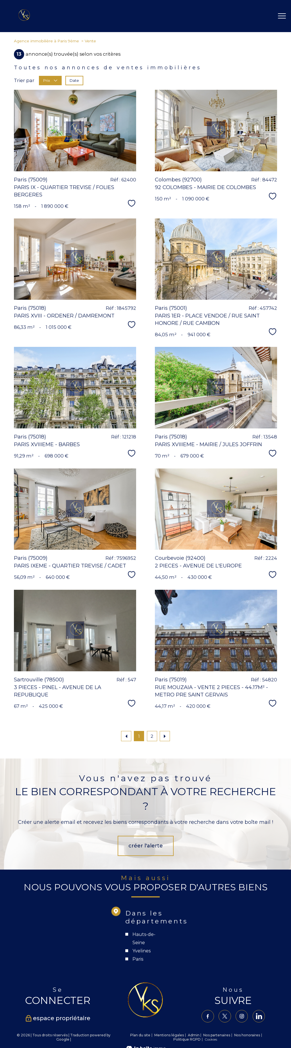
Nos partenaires (216, 1035)
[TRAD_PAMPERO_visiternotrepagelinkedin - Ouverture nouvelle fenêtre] (259, 1016)
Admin (193, 1035)
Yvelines (141, 988)
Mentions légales (169, 1035)
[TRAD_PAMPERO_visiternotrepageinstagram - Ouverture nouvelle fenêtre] (242, 1016)
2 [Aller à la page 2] (152, 736)
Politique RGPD (187, 1039)
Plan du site (140, 1035)
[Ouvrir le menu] (282, 16)
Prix (50, 80)
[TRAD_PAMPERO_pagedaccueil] (24, 19)
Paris (137, 996)
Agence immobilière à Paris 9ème (46, 41)
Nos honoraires (247, 1035)
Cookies (211, 1039)
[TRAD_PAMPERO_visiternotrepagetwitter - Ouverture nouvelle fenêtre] (224, 1016)
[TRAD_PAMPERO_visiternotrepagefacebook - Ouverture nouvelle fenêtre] (207, 1016)
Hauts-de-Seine (143, 976)
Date (74, 80)
